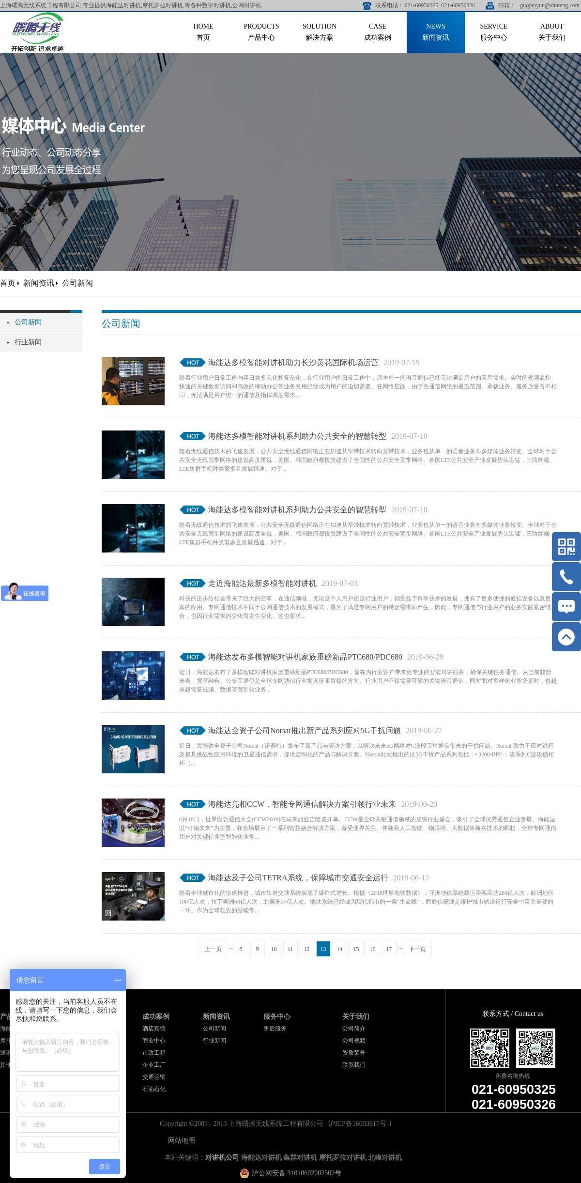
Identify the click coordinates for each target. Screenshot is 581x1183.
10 (274, 949)
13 (323, 949)
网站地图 (180, 1140)
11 (290, 949)
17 (389, 949)
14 (340, 949)
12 (307, 949)
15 (356, 949)
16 (373, 949)
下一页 (417, 949)
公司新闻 (77, 283)
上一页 (213, 949)
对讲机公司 (222, 1157)
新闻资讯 (38, 283)
